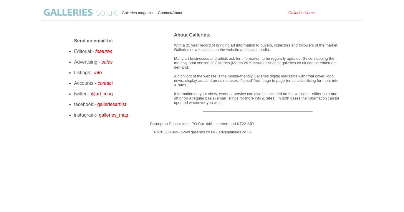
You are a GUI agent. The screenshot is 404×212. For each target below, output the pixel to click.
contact (105, 83)
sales (107, 61)
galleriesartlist (111, 104)
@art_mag (102, 93)
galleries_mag (113, 114)
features (103, 51)
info (98, 72)
